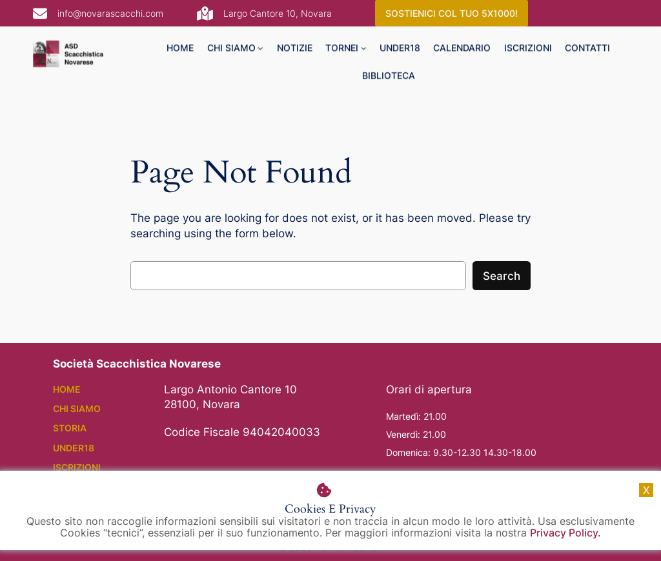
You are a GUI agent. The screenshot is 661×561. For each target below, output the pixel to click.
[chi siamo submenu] (260, 51)
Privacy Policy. (565, 532)
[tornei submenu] (364, 51)
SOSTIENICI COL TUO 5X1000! (451, 13)
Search (501, 276)
